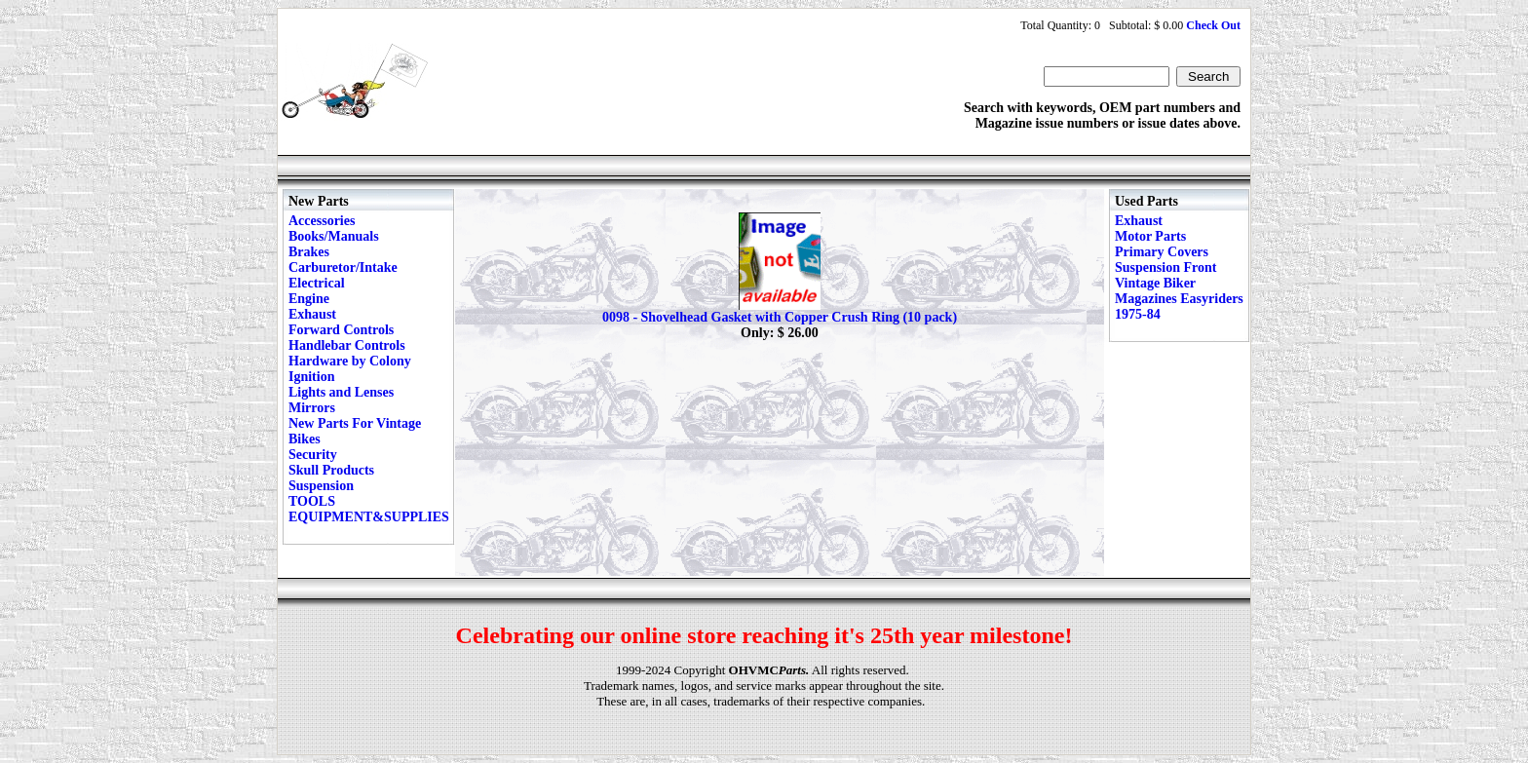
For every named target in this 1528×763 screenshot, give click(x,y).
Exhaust (312, 314)
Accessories (321, 220)
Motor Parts (1150, 236)
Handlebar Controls (346, 345)
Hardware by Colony (349, 361)
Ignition (311, 376)
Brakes (308, 252)
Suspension (321, 485)
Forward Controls (341, 330)
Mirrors (311, 408)
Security (312, 454)
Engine (308, 298)
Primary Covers (1161, 252)
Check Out (1213, 25)
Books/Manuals (333, 236)
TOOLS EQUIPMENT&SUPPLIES (368, 509)
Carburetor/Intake (343, 267)
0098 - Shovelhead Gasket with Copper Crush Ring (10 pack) (779, 317)
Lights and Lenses (341, 392)
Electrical (316, 283)
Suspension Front (1165, 267)
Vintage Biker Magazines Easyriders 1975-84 (1179, 299)
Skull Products (331, 470)
